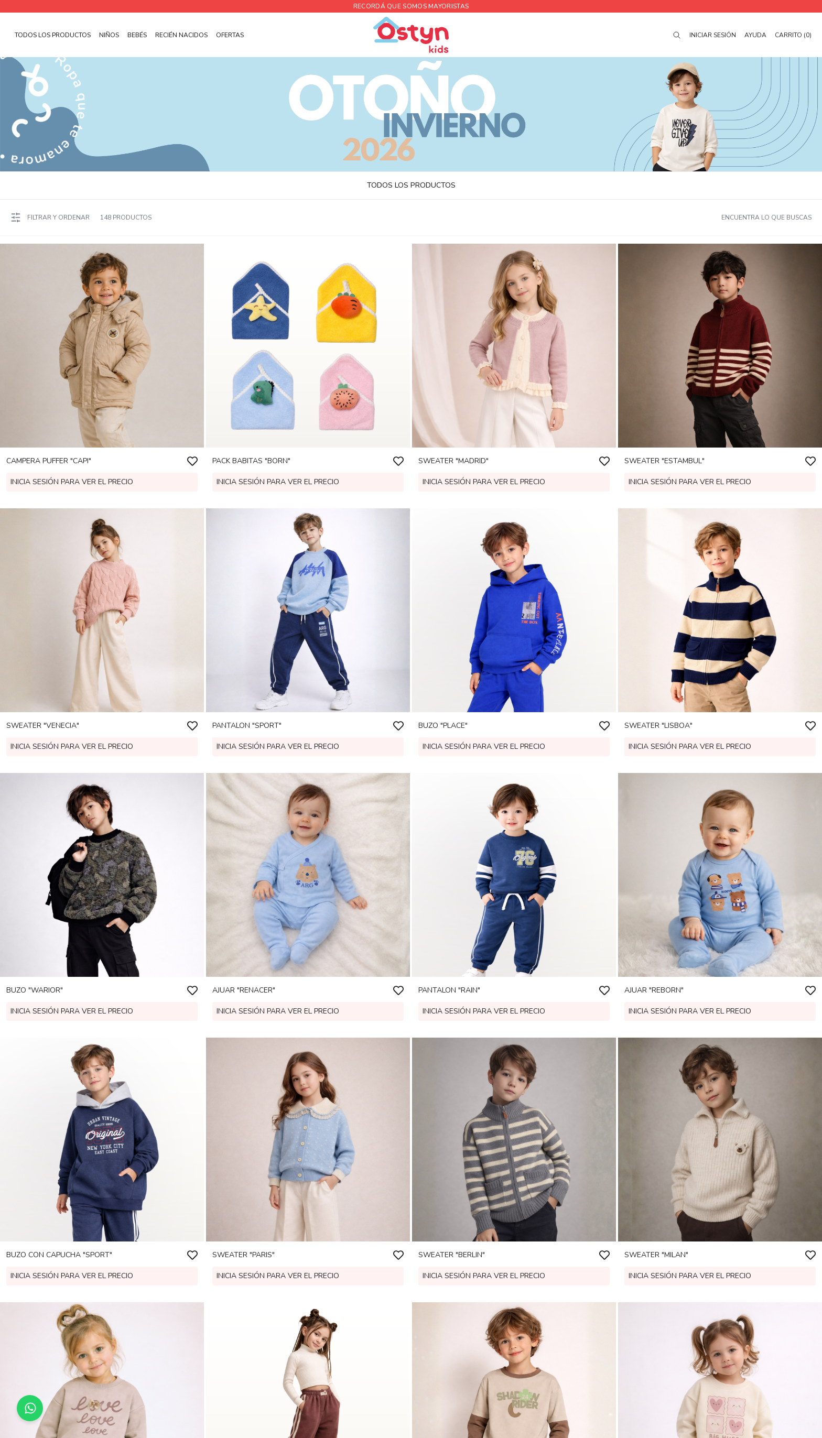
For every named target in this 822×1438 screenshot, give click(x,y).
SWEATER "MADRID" (453, 461)
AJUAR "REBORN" (654, 990)
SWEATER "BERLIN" (451, 1255)
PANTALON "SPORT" (247, 726)
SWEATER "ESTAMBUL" (664, 461)
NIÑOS (109, 35)
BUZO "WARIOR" (34, 990)
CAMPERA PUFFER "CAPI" (48, 461)
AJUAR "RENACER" (243, 990)
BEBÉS (137, 35)
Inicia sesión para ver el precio (71, 482)
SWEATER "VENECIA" (42, 726)
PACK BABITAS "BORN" (251, 461)
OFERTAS (230, 35)
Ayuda (755, 35)
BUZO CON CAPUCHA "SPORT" (59, 1255)
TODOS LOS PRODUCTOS (53, 35)
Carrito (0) (793, 35)
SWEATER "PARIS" (243, 1255)
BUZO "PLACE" (443, 726)
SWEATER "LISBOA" (658, 726)
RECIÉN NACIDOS (181, 35)
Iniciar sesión (712, 35)
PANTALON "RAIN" (449, 990)
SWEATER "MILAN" (656, 1255)
